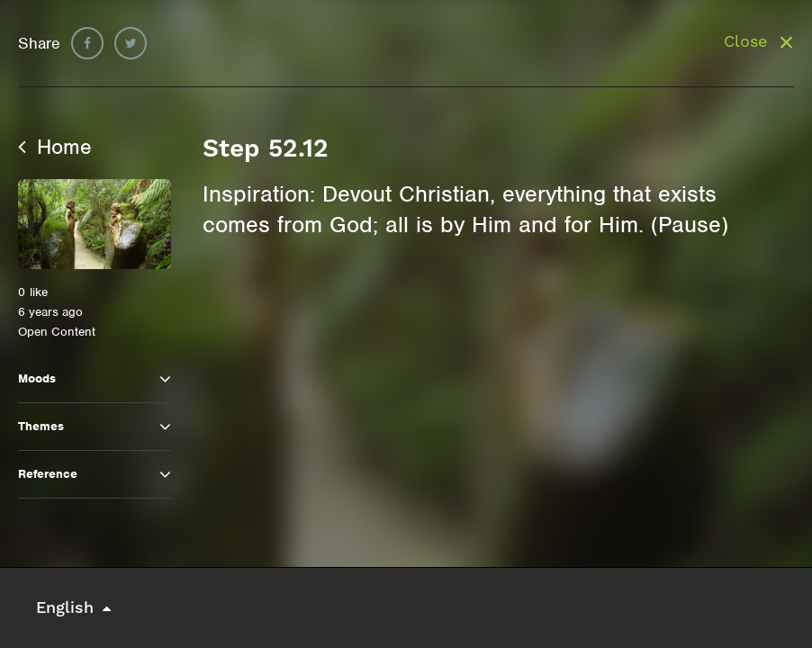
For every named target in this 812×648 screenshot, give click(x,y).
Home (55, 146)
